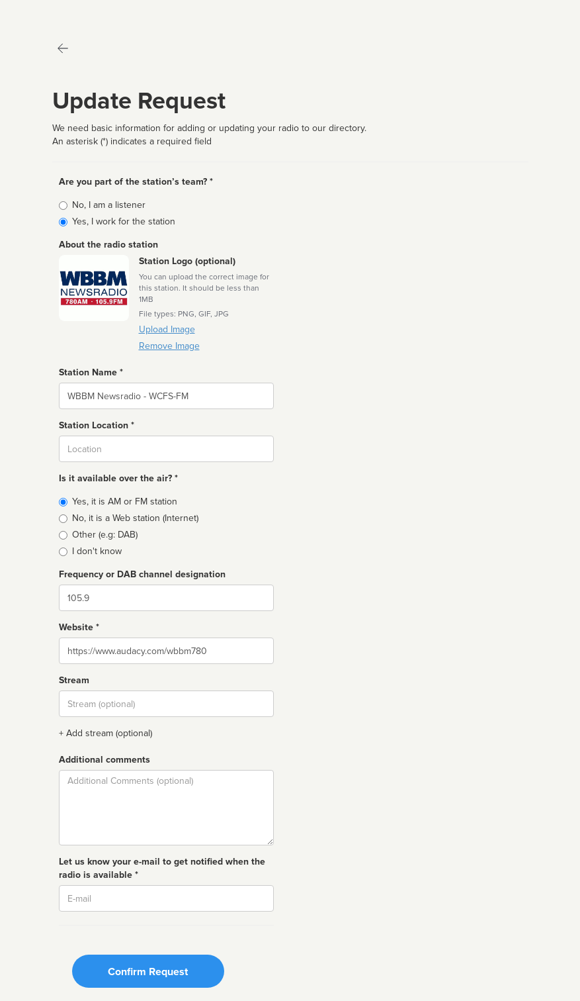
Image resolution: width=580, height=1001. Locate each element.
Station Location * (96, 425)
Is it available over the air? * (118, 478)
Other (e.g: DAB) (105, 534)
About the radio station (108, 244)
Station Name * (91, 372)
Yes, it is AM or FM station (124, 501)
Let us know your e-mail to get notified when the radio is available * (162, 868)
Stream (74, 680)
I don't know (97, 551)
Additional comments (104, 759)
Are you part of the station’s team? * (136, 181)
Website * (79, 627)
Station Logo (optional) (187, 261)
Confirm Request (148, 971)
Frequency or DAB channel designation (142, 574)
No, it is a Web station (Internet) (135, 518)
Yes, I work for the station (123, 221)
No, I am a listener (108, 205)
